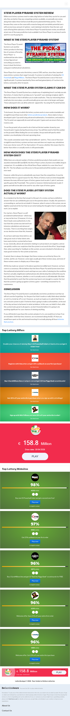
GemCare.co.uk (13, 699)
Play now (35, 502)
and (35, 415)
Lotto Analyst (8, 4)
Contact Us (7, 710)
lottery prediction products (37, 115)
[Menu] (66, 4)
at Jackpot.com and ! (35, 381)
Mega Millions (19, 78)
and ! (35, 364)
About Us (6, 705)
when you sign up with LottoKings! (35, 398)
